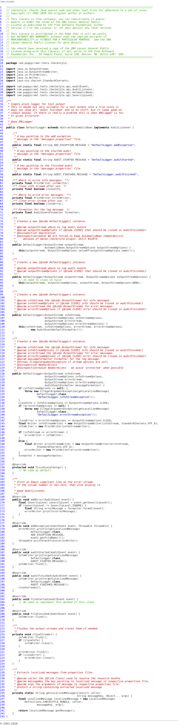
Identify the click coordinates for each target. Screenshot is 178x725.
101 (2, 300)
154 (2, 455)
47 (1, 142)
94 (1, 279)
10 (1, 33)
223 (2, 657)
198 (2, 584)
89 (1, 265)
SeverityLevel (38, 502)
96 (1, 285)
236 (2, 695)
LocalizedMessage (40, 698)
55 (1, 165)
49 (1, 148)
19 (1, 60)
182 (2, 537)
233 (2, 687)
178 (2, 525)
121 (2, 358)
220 (2, 649)
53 (1, 159)
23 (1, 71)
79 (1, 235)
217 (2, 640)
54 (1, 162)
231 (2, 681)
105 (2, 312)
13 (1, 42)
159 (2, 470)
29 (1, 89)
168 (2, 496)
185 (2, 546)
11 (1, 36)
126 (2, 373)
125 (2, 370)
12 (1, 39)
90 (1, 268)
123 (2, 364)
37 (1, 112)
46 (1, 139)
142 (2, 420)
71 (1, 212)
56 (1, 168)
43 (1, 130)
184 (2, 543)
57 (1, 171)
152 (2, 449)
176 (2, 520)
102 (2, 303)
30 (1, 92)
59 (1, 177)
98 (1, 291)
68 (1, 203)
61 (1, 183)
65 (1, 194)
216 (2, 637)
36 (1, 109)
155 (2, 458)
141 (2, 417)
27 (1, 83)
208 (2, 613)
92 (1, 273)
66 (1, 197)
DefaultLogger (36, 127)
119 (2, 353)
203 (2, 599)
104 (2, 309)
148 (2, 438)
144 (2, 426)
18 (1, 57)
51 (1, 153)
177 (2, 523)
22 (1, 68)
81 (1, 241)
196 (2, 578)
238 (2, 701)
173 (2, 511)
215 (2, 634)
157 (2, 464)
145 (2, 429)
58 (1, 174)
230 (2, 678)
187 (2, 552)
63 (1, 189)
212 (2, 625)
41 (1, 124)
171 (2, 505)
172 (2, 508)
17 (1, 54)
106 (2, 315)
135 (2, 399)
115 (2, 341)
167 (2, 493)
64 (1, 191)
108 (2, 320)
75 (1, 224)
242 (2, 713)
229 (2, 675)
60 (1, 180)
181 (2, 534)
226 (2, 666)
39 (1, 118)
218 (2, 643)
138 (2, 408)
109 (2, 323)
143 (2, 423)
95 (1, 282)
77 (1, 230)
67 (1, 200)
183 (2, 540)
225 (2, 663)
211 (2, 622)
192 (2, 566)
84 (1, 250)
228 (2, 672)
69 (1, 206)
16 (1, 51)
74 (1, 221)
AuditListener (121, 127)
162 (2, 479)
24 (1, 74)
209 (2, 616)
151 (2, 446)
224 (2, 660)
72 (1, 215)
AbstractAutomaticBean (76, 127)
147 (2, 435)
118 (2, 350)
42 (1, 127)
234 (2, 690)
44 (1, 133)
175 (2, 517)
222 (2, 654)
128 (2, 379)
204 (2, 602)
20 (1, 63)
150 (2, 443)
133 (2, 394)
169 (2, 499)
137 (2, 405)
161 (2, 476)
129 (2, 382)
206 (2, 608)
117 (2, 347)
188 (2, 555)
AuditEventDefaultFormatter (57, 329)
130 (2, 385)
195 (2, 575)
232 (2, 684)
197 (2, 581)
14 (1, 45)
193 (2, 569)
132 (2, 391)
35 (1, 106)
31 (1, 95)
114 (2, 338)
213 (2, 628)
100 (2, 297)
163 (2, 482)
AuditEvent (52, 499)
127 (2, 376)
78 (1, 232)
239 (2, 704)
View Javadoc (7, 1)
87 (1, 259)
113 (2, 335)
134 (2, 397)
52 (1, 156)
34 (1, 104)
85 (1, 253)
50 (1, 150)
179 (2, 528)
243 (2, 716)
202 (2, 596)
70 (1, 209)
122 (2, 361)
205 (2, 605)
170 (2, 502)
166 (2, 490)
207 (2, 610)
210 (2, 619)
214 (2, 631)
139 (2, 411)
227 (2, 669)
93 (1, 276)
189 (2, 558)
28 (1, 86)
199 (2, 587)
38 (1, 115)
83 (1, 247)
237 (2, 698)
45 (1, 136)
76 (1, 227)
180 (2, 531)
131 (2, 388)
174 (2, 514)
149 (2, 441)
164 (2, 484)
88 (1, 262)
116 (2, 344)
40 (1, 121)
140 (2, 414)
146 (2, 432)
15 (1, 48)
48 (1, 145)
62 (1, 186)
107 (2, 317)
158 (2, 467)
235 (2, 692)
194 (2, 572)
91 (1, 271)
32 (1, 98)
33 (1, 101)
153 (2, 452)
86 (1, 256)
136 (2, 402)
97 (1, 288)
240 (2, 707)
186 (2, 549)
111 (2, 329)
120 (2, 356)
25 (1, 77)
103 (2, 306)
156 (2, 461)
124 (2, 367)
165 (2, 487)
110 (2, 326)
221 (2, 651)
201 (2, 593)
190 (2, 561)
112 (2, 332)
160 (2, 473)
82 (1, 244)
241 (2, 710)
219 (2, 646)
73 (1, 218)
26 (1, 80)
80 (1, 238)
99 (1, 294)
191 (2, 564)
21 (1, 65)
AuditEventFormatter (48, 212)
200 (2, 590)
